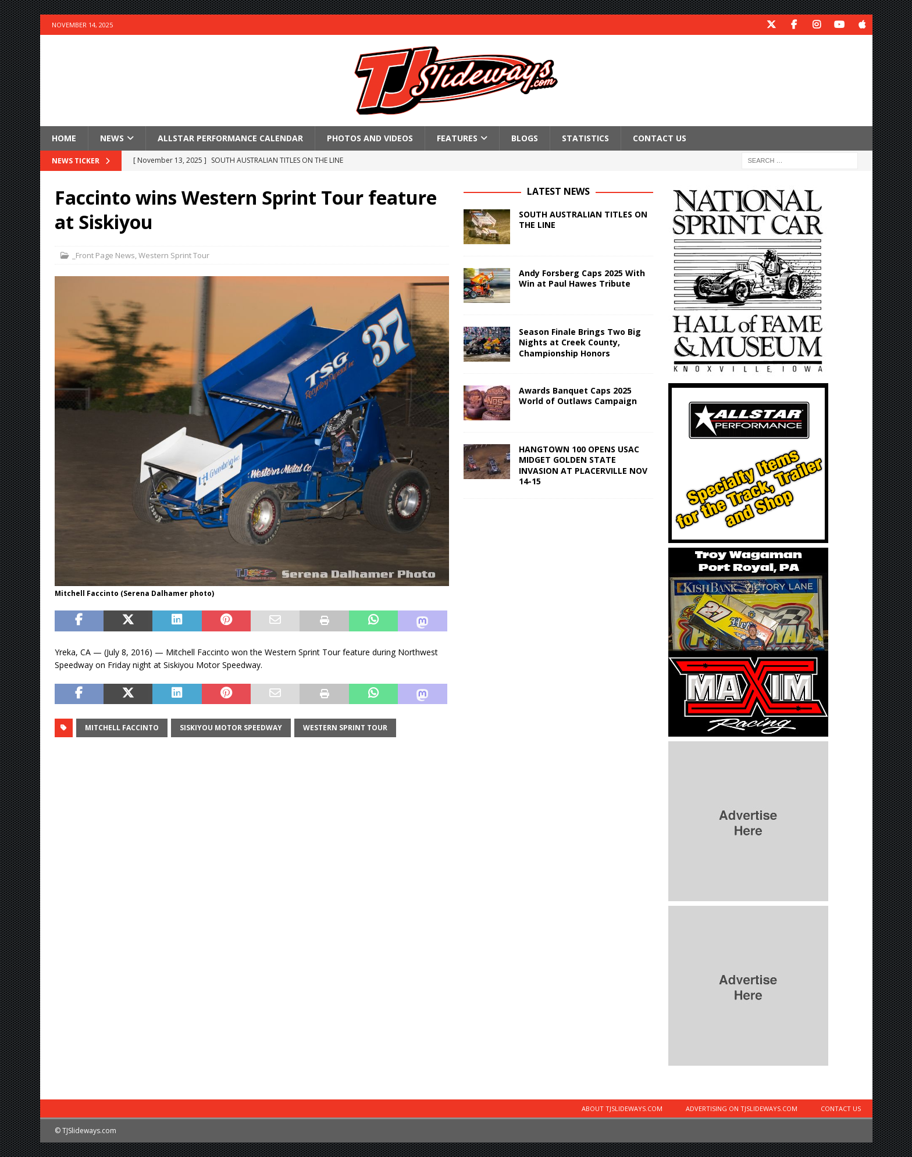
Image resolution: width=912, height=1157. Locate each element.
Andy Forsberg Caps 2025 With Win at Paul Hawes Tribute (582, 278)
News (112, 138)
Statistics (585, 138)
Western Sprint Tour (173, 255)
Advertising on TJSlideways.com (741, 1108)
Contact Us (659, 138)
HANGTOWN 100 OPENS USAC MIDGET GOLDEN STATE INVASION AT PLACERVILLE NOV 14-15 (583, 465)
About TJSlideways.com (622, 1108)
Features (457, 138)
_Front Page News (103, 255)
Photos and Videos (370, 138)
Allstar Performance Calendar (230, 138)
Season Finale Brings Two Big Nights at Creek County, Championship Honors (580, 342)
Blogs (524, 138)
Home (64, 138)
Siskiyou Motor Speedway (231, 728)
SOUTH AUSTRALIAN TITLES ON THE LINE (583, 219)
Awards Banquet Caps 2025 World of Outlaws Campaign (578, 395)
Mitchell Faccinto (122, 728)
